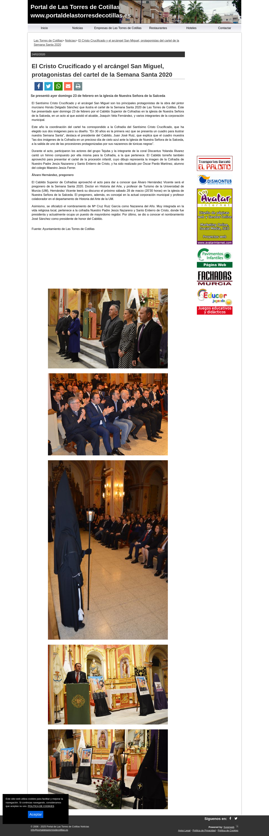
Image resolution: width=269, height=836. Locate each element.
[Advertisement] (108, 260)
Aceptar (35, 814)
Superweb (228, 827)
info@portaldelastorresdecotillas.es (49, 830)
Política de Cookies (228, 830)
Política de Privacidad (204, 830)
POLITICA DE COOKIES (41, 806)
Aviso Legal (184, 830)
